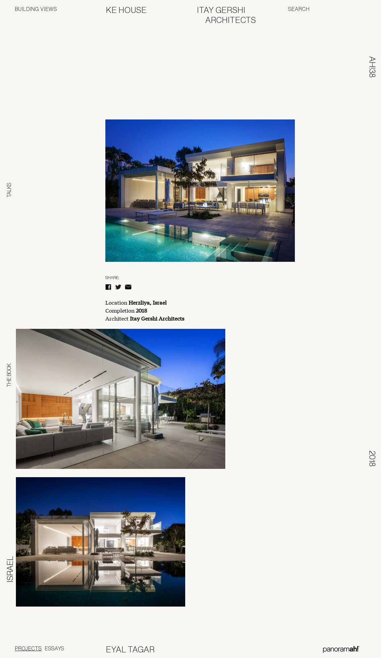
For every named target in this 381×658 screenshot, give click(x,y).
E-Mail (128, 287)
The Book (9, 375)
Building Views (36, 9)
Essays (54, 648)
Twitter (118, 287)
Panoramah (341, 649)
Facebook (108, 287)
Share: (112, 277)
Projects (28, 648)
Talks (9, 190)
